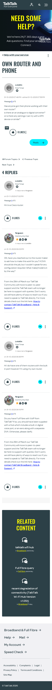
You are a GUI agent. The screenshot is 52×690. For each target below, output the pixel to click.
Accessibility (9, 665)
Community (31, 5)
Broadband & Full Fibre (20, 630)
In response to (23, 190)
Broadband (21, 550)
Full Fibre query (24, 568)
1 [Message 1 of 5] (11, 200)
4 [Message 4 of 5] (11, 414)
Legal (37, 665)
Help (7, 637)
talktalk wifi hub (24, 547)
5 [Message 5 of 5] (11, 101)
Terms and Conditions (31, 670)
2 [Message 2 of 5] (11, 253)
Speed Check (13, 652)
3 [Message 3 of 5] (11, 361)
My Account (12, 644)
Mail (22, 637)
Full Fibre (21, 571)
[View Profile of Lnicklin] (19, 85)
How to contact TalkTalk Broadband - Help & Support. (22, 304)
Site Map (7, 674)
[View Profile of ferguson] (23, 233)
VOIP (6, 128)
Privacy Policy (10, 670)
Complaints (25, 665)
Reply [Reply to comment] (40, 218)
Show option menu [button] (47, 55)
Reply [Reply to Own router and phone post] (36, 142)
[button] (39, 4)
